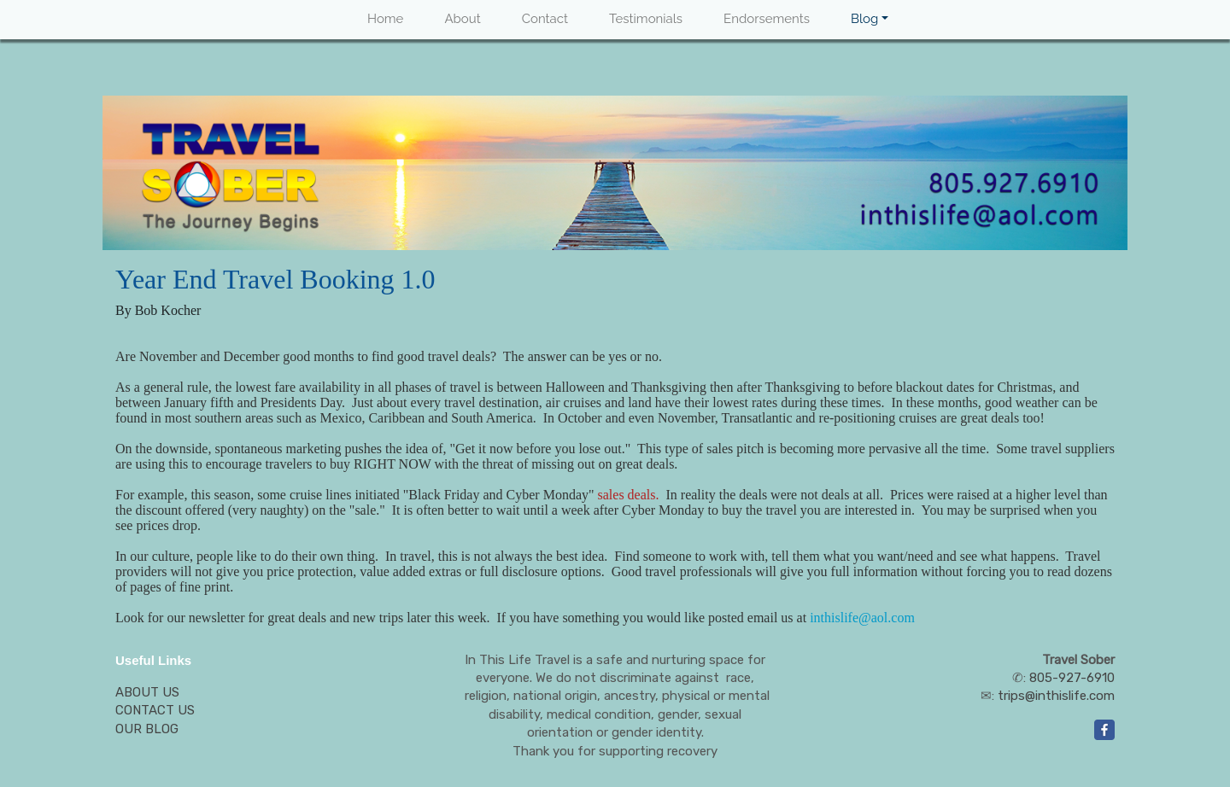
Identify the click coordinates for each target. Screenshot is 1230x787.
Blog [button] (864, 18)
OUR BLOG (147, 729)
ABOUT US (147, 692)
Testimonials (645, 18)
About (462, 18)
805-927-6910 (1072, 677)
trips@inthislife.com (1056, 695)
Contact (545, 18)
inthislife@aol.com (862, 617)
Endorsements (766, 18)
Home (385, 18)
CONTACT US (155, 710)
